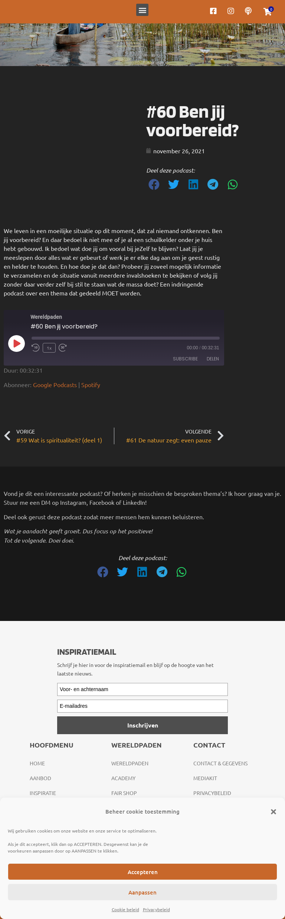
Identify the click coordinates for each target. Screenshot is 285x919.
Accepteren (143, 872)
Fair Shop (124, 792)
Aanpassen (142, 892)
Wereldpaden (129, 763)
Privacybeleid (156, 909)
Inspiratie (43, 792)
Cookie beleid (125, 909)
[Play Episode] (16, 343)
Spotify (90, 384)
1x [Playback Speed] (49, 348)
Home (37, 763)
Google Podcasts (55, 384)
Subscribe (185, 359)
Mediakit (205, 778)
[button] (273, 811)
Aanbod (40, 778)
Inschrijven (142, 725)
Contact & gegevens (220, 763)
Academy (123, 778)
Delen (213, 359)
